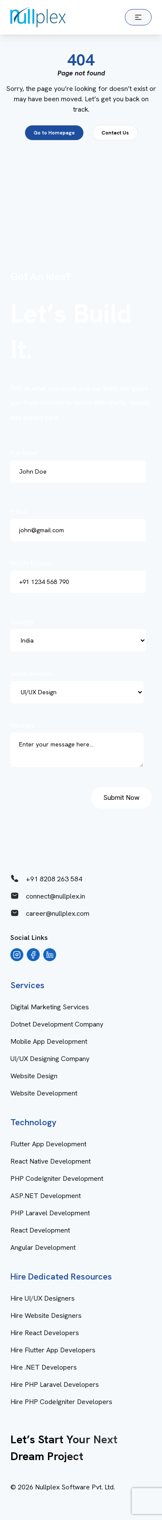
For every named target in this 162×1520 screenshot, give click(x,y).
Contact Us (115, 132)
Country (81, 635)
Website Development (43, 1093)
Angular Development (43, 1247)
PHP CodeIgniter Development (56, 1178)
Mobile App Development (48, 1041)
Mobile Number (81, 576)
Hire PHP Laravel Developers (54, 1384)
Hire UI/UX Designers (42, 1298)
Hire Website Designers (46, 1315)
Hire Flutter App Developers (52, 1350)
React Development (40, 1230)
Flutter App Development (48, 1144)
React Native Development (50, 1161)
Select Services (79, 686)
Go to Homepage (54, 132)
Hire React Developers (44, 1332)
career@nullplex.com (49, 913)
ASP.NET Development (45, 1195)
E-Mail (81, 524)
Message (79, 746)
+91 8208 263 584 (46, 878)
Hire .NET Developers (43, 1367)
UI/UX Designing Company (49, 1058)
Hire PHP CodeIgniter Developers (61, 1401)
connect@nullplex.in (47, 896)
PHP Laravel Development (50, 1212)
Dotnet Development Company (56, 1024)
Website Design (33, 1075)
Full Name (81, 466)
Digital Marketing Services (49, 1006)
